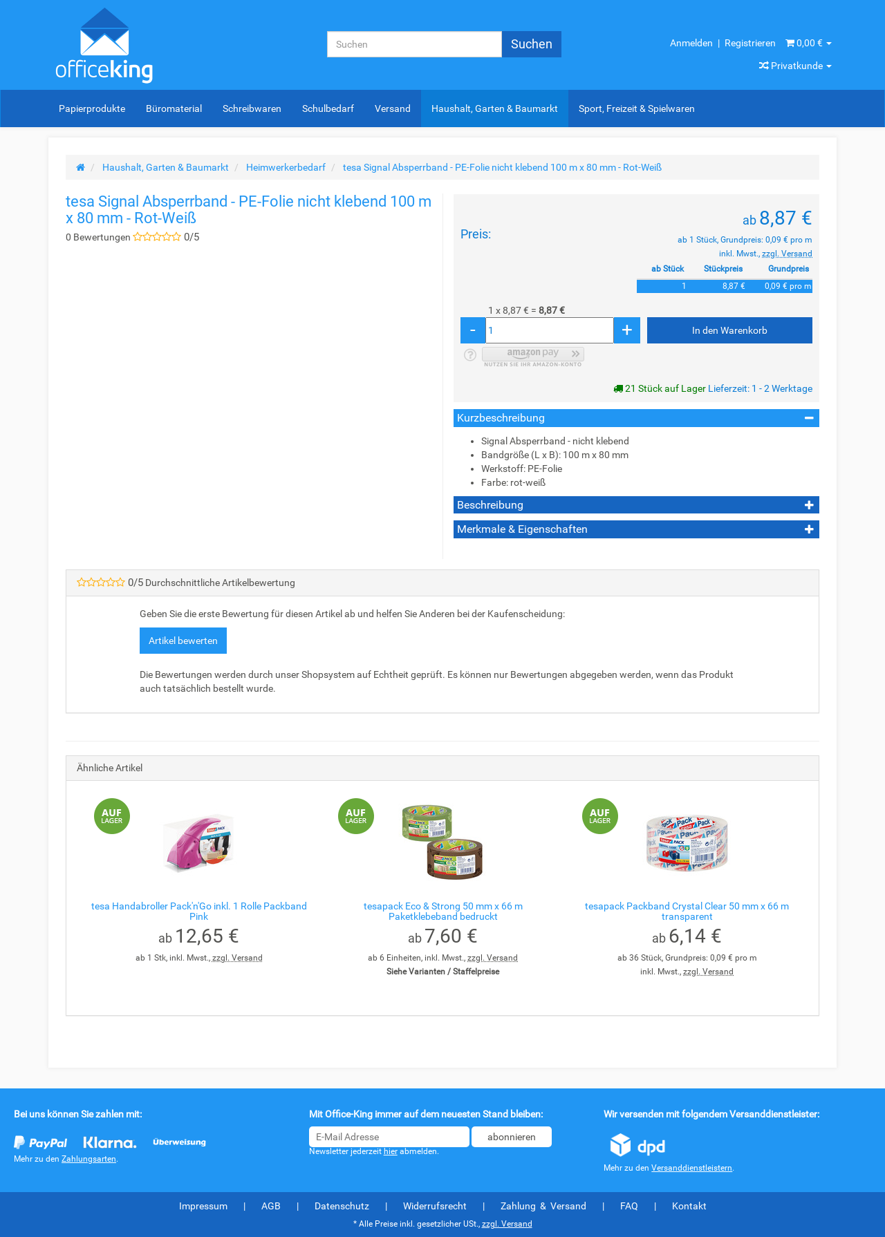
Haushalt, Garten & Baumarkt (494, 108)
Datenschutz (342, 1205)
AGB (271, 1205)
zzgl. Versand (787, 253)
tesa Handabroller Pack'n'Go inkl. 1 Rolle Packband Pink (199, 911)
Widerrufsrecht (435, 1205)
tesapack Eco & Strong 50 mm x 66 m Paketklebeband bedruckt (443, 911)
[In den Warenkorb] (729, 330)
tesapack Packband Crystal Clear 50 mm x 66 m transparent (687, 911)
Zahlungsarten (89, 1159)
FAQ (629, 1205)
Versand (393, 108)
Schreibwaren (252, 108)
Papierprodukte (92, 108)
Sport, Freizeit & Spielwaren (637, 108)
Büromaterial (174, 108)
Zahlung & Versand (543, 1205)
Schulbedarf (328, 108)
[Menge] (549, 330)
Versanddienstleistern (691, 1168)
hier (391, 1151)
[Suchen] (414, 44)
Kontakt (689, 1205)
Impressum (203, 1205)
